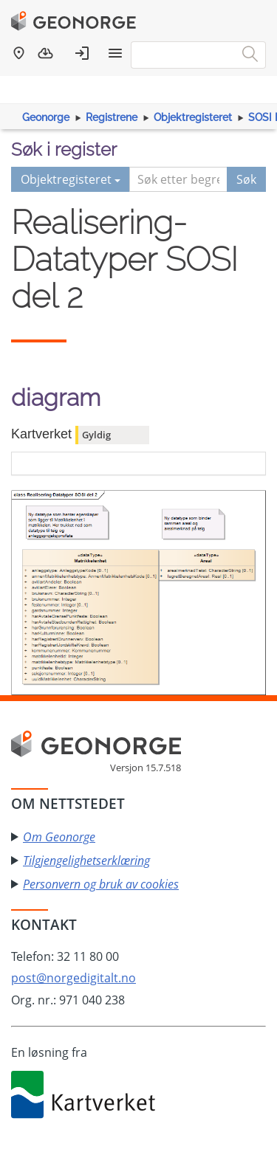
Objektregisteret (193, 117)
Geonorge (45, 117)
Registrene (111, 117)
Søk (246, 179)
